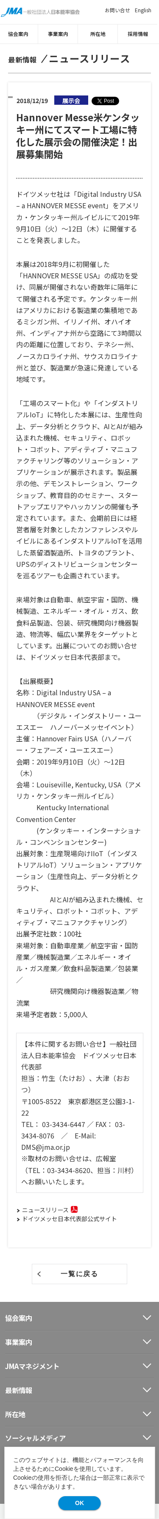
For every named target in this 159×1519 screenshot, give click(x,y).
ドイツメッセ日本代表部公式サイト (69, 1218)
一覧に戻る (79, 1273)
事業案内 (60, 33)
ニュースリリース (45, 1210)
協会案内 (20, 33)
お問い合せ (117, 10)
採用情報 (139, 33)
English (143, 10)
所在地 (99, 33)
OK (79, 1503)
